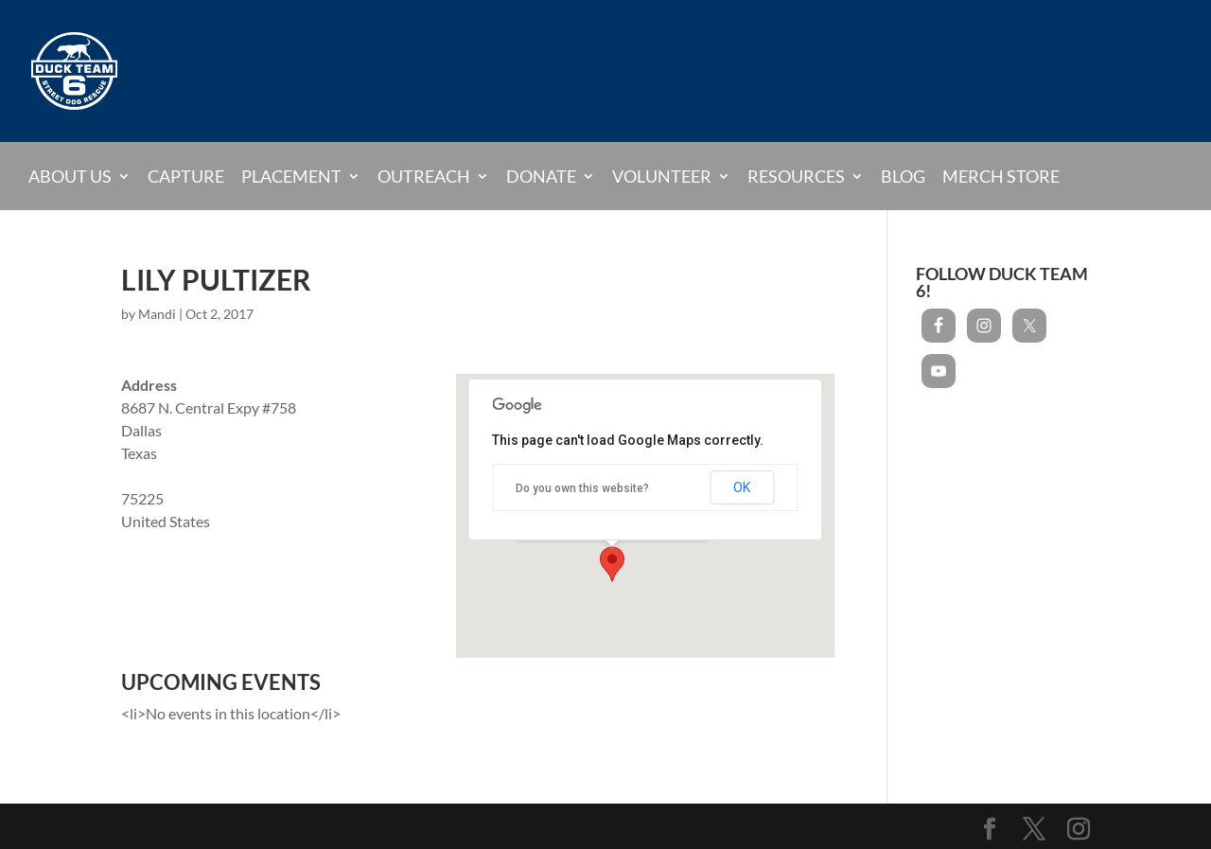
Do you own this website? (582, 488)
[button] (612, 564)
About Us (70, 176)
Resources (796, 176)
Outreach (423, 176)
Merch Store (1001, 177)
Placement (291, 176)
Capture (186, 177)
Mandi (157, 314)
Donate (541, 176)
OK (741, 487)
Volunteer (661, 176)
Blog (903, 177)
